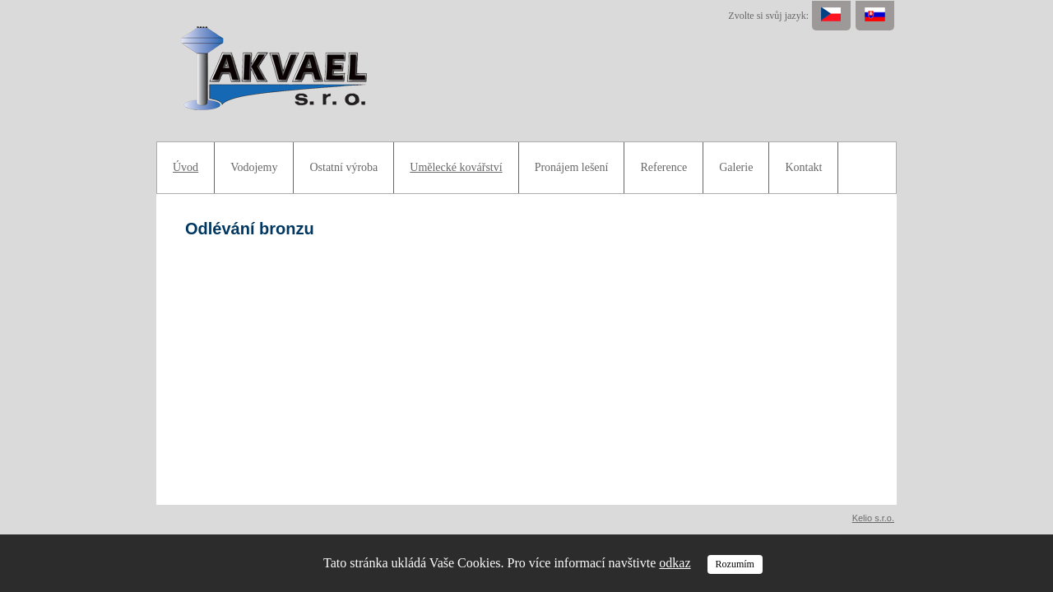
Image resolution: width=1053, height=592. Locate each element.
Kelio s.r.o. (873, 518)
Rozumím (735, 564)
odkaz (674, 563)
